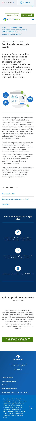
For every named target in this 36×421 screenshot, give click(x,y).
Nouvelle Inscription (12, 15)
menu (33, 19)
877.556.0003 (27, 2)
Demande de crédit (8, 194)
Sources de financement (9, 388)
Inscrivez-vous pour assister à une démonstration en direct (17, 339)
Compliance (6, 204)
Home (4, 27)
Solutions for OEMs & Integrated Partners (15, 392)
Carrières (5, 385)
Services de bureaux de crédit (12, 34)
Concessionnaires (16, 27)
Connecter (26, 15)
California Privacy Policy (10, 411)
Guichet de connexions (9, 381)
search (32, 6)
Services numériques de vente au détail (15, 199)
